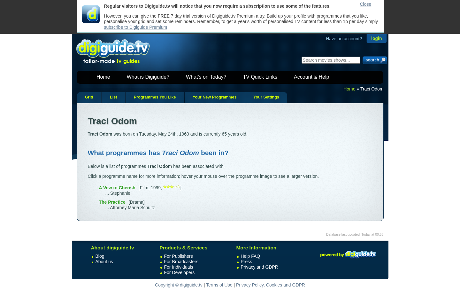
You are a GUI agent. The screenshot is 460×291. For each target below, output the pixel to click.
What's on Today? (206, 77)
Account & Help (311, 77)
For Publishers (178, 256)
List (113, 97)
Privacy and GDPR (259, 267)
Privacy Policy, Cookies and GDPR (270, 284)
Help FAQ (250, 256)
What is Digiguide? (148, 77)
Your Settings (266, 97)
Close (366, 4)
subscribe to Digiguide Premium (135, 27)
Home (103, 77)
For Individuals (178, 267)
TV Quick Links (260, 77)
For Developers (179, 272)
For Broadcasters (181, 261)
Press (246, 261)
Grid (89, 97)
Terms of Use (219, 284)
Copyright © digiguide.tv (179, 284)
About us (104, 261)
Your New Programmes (215, 97)
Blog (100, 256)
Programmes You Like (155, 97)
